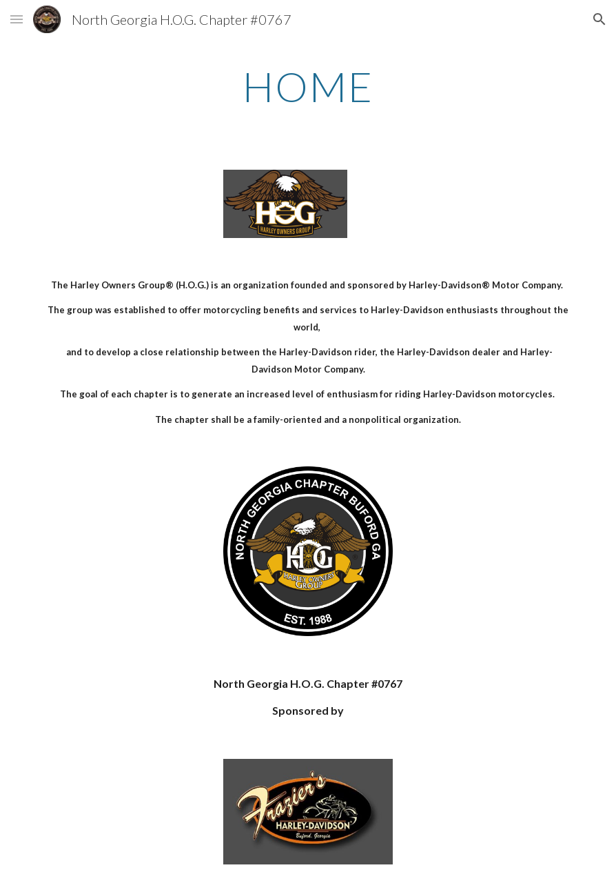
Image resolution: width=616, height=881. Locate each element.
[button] (16, 19)
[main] (308, 86)
